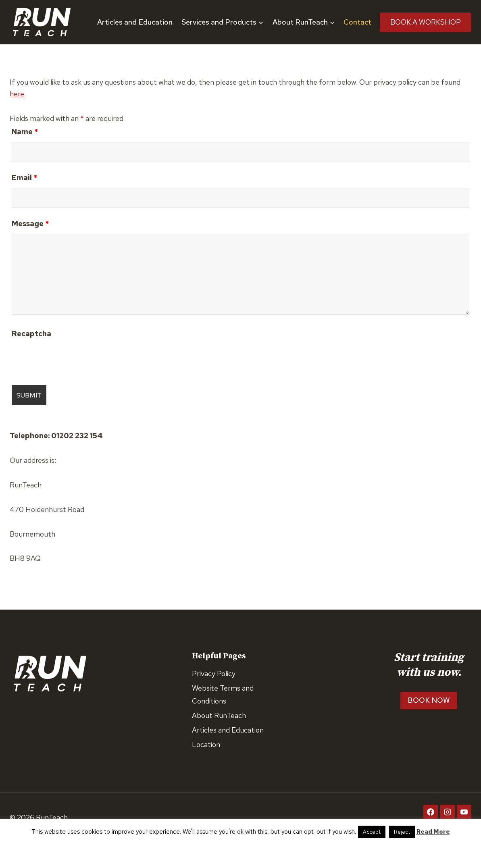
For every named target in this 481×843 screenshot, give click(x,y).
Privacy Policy (213, 673)
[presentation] (73, 359)
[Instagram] (447, 812)
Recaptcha (31, 333)
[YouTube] (464, 812)
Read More (433, 832)
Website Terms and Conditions (223, 694)
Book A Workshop (425, 22)
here (17, 93)
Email (24, 177)
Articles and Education (135, 22)
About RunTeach (219, 715)
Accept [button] (372, 831)
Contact (357, 22)
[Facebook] (430, 812)
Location (206, 744)
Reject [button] (402, 831)
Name (25, 131)
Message (30, 223)
